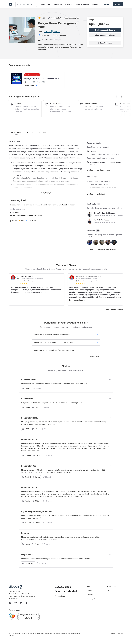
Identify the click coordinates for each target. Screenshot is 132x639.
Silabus (46, 132)
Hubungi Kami (111, 586)
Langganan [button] (58, 4)
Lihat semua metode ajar (96, 194)
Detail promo (30, 85)
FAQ (38, 132)
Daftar (118, 4)
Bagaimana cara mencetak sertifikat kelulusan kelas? (66, 350)
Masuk (106, 4)
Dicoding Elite (91, 599)
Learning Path (45, 4)
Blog (88, 586)
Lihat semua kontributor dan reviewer (101, 249)
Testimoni (29, 132)
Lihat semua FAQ (92, 356)
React (66, 18)
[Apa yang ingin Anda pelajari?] (26, 4)
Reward (89, 590)
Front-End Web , (57, 18)
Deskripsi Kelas (16, 132)
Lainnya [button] (95, 4)
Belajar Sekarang (105, 43)
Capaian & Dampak (82, 4)
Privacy (120, 633)
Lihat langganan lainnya (105, 35)
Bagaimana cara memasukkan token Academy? (66, 334)
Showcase (90, 595)
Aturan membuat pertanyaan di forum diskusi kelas (66, 342)
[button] (116, 97)
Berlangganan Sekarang (105, 30)
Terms (113, 633)
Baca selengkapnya (77, 300)
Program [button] (68, 4)
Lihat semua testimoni (114, 309)
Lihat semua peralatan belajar (98, 170)
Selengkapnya (46, 193)
